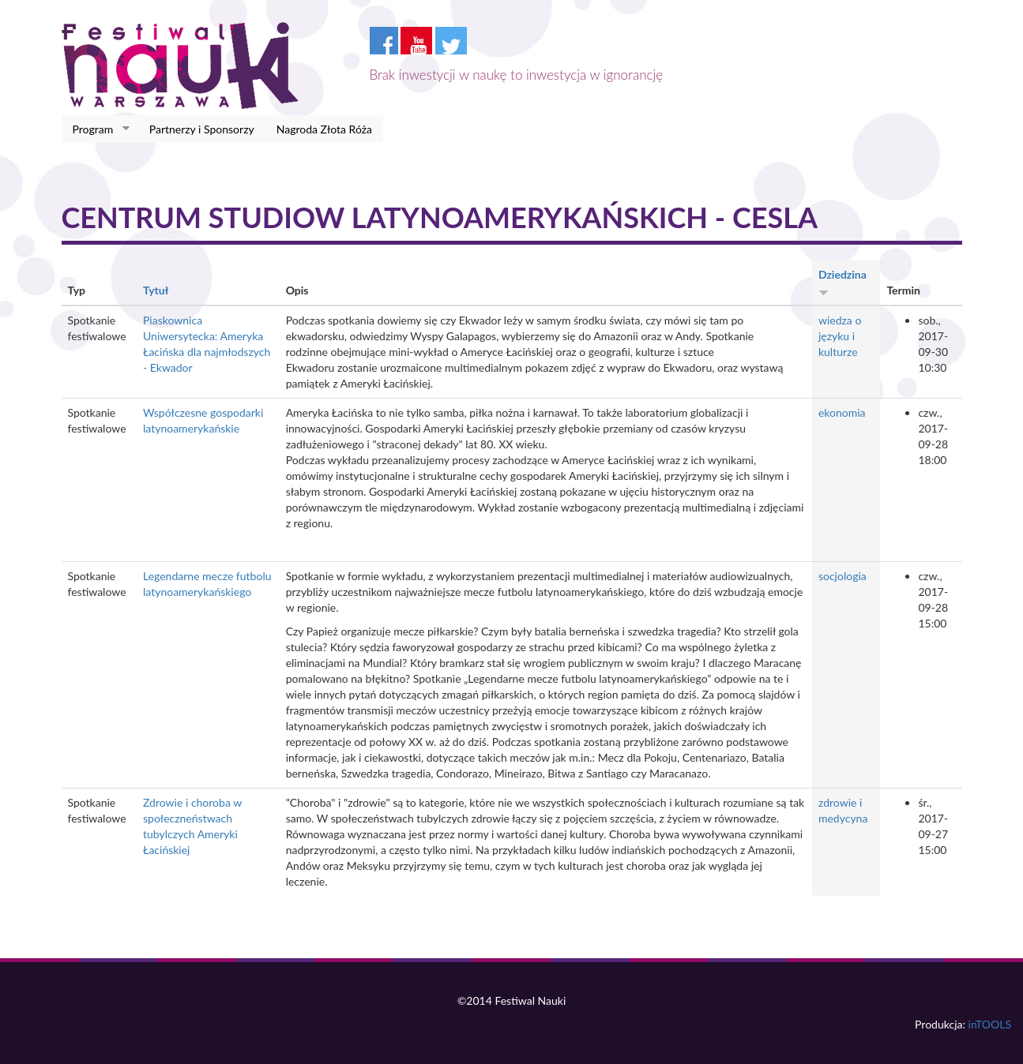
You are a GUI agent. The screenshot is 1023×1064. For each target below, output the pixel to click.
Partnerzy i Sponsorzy (201, 129)
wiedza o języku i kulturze (839, 335)
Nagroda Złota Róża (324, 129)
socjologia (842, 576)
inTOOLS (989, 1024)
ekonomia (842, 412)
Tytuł (155, 290)
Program (96, 129)
